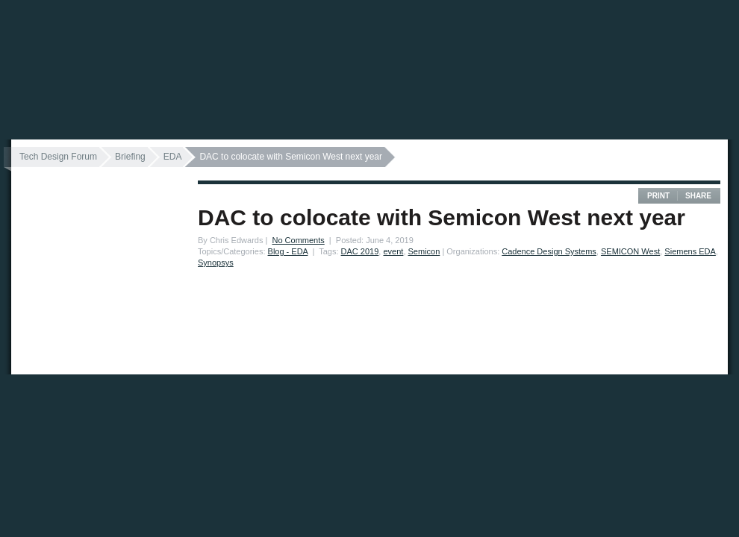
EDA (172, 156)
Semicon (424, 251)
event (393, 251)
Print (658, 196)
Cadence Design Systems (549, 251)
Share (698, 196)
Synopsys (216, 262)
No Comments (298, 240)
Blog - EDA (288, 251)
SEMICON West (630, 251)
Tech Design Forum (58, 156)
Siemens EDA (689, 251)
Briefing (130, 156)
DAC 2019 (360, 251)
